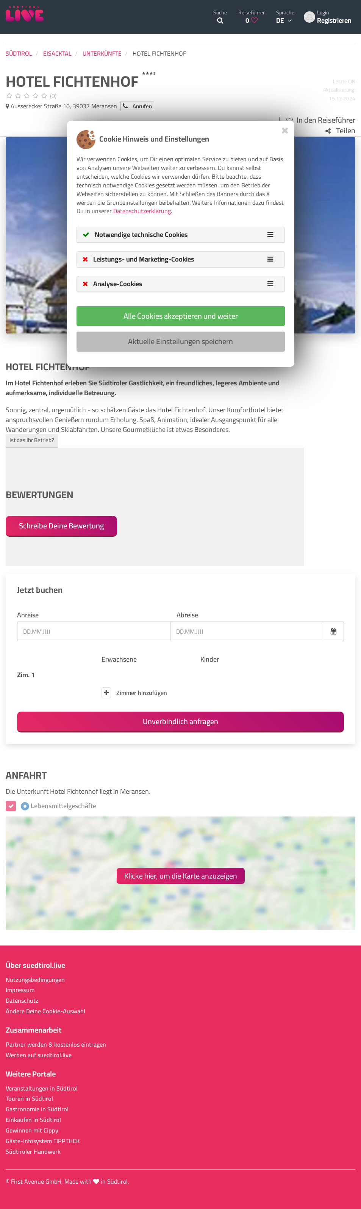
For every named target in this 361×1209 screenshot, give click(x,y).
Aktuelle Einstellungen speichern (180, 341)
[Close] (285, 130)
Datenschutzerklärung (142, 211)
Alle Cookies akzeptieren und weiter (180, 316)
